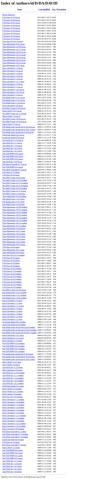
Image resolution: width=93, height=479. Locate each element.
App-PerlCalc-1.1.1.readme (13, 375)
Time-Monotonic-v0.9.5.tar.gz (14, 55)
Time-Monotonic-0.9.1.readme (14, 226)
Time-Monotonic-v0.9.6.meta (13, 234)
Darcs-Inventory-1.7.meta (12, 303)
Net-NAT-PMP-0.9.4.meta (12, 450)
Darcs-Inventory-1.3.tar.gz (12, 79)
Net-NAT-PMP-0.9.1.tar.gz (12, 167)
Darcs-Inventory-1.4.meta (12, 311)
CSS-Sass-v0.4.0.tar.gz (11, 31)
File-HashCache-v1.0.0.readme (14, 298)
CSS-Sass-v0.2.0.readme (12, 285)
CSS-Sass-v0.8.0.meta (11, 247)
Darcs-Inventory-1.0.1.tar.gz (13, 92)
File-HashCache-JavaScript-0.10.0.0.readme (19, 330)
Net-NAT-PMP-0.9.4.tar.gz (12, 154)
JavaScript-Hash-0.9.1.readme (14, 322)
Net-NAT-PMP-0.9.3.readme (13, 346)
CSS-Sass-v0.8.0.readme (12, 269)
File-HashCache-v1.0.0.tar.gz (13, 103)
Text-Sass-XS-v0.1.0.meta (12, 397)
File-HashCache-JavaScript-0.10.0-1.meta (18, 359)
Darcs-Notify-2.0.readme (12, 389)
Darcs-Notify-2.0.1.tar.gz (12, 111)
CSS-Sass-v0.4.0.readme (12, 279)
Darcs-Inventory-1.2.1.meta (13, 306)
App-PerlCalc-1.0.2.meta (12, 466)
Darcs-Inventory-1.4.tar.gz (12, 76)
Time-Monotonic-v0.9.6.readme (14, 212)
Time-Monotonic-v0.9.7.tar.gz (14, 49)
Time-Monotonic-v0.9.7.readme (14, 210)
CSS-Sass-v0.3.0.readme (12, 282)
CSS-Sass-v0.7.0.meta (11, 172)
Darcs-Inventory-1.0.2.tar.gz (13, 90)
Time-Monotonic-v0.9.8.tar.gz (14, 47)
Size (54, 9)
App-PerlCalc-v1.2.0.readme (13, 373)
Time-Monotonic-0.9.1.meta (13, 250)
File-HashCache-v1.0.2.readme (14, 293)
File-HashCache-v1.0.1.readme (14, 295)
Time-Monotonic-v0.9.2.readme (14, 223)
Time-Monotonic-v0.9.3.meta (13, 242)
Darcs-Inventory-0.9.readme (13, 429)
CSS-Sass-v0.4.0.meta (11, 261)
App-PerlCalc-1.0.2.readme (13, 381)
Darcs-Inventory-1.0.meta (12, 341)
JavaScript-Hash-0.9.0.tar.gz (13, 138)
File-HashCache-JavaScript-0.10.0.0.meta (18, 357)
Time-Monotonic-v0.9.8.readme (14, 207)
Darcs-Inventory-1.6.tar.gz (12, 71)
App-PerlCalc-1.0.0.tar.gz (12, 162)
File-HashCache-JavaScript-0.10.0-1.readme (19, 333)
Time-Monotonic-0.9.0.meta (13, 253)
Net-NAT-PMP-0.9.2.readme (13, 349)
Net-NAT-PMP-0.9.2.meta (12, 456)
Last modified (44, 9)
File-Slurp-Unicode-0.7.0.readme (15, 437)
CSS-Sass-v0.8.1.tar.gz (11, 23)
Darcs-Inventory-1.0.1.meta (13, 338)
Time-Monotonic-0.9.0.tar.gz (13, 65)
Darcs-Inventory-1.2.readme (13, 413)
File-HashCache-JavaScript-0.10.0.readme (18, 327)
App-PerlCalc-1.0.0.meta (12, 472)
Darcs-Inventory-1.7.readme (13, 399)
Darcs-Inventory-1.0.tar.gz (12, 95)
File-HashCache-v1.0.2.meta (13, 199)
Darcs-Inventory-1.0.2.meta (13, 335)
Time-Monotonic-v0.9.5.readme (14, 215)
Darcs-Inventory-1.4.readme (13, 407)
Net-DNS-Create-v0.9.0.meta (13, 178)
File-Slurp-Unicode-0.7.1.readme (15, 434)
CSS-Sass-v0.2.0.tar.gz (11, 36)
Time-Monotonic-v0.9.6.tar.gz (14, 52)
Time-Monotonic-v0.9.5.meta (13, 236)
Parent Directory (8, 15)
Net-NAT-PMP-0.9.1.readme (13, 351)
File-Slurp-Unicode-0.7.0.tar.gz (14, 170)
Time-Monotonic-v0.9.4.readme (14, 218)
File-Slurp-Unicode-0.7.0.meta (14, 445)
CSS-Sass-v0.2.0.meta (11, 266)
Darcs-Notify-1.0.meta (11, 448)
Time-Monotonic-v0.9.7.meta (13, 231)
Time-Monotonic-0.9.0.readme (14, 196)
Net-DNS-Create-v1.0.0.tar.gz (14, 108)
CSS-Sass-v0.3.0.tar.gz (11, 33)
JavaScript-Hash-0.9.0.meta (13, 440)
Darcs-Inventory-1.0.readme (13, 421)
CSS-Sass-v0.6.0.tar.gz (11, 20)
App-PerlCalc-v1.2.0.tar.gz (12, 140)
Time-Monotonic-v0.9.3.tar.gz (14, 60)
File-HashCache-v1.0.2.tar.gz (13, 98)
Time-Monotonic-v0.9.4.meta (13, 239)
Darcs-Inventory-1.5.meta (12, 309)
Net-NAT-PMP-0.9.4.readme (13, 343)
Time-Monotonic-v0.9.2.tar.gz (14, 63)
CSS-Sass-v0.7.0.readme (12, 271)
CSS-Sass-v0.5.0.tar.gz (11, 28)
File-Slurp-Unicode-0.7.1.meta (14, 432)
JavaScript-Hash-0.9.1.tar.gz (13, 135)
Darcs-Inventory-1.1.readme (13, 418)
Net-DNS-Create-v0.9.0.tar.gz (14, 119)
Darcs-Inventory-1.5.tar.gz (12, 74)
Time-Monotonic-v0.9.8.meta (13, 228)
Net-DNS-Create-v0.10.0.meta (14, 290)
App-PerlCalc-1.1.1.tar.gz (12, 143)
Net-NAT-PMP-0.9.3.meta (12, 453)
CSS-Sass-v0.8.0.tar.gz (11, 25)
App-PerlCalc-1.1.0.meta (12, 464)
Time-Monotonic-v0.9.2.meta (13, 245)
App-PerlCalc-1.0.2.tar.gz (12, 148)
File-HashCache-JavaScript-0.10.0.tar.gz (18, 132)
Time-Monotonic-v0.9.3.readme (14, 220)
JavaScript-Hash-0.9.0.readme (14, 325)
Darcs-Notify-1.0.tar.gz (11, 124)
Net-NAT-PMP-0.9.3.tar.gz (12, 156)
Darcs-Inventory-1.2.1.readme (14, 416)
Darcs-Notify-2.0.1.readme (12, 391)
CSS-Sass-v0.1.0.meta (11, 442)
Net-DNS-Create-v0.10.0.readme (15, 186)
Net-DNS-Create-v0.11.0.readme (15, 183)
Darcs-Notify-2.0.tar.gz (11, 116)
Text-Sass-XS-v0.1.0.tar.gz (12, 41)
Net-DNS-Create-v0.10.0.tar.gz (14, 122)
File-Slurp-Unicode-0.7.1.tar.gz (14, 164)
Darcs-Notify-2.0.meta (11, 365)
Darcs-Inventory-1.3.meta (12, 314)
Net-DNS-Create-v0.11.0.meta (14, 191)
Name (19, 9)
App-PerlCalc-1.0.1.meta (12, 469)
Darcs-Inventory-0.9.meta (12, 370)
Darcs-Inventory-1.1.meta (12, 319)
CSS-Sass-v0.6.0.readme (12, 274)
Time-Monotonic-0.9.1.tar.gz (13, 44)
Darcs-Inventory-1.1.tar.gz (12, 87)
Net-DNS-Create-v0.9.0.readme (14, 188)
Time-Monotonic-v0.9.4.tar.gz (14, 57)
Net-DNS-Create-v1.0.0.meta (13, 194)
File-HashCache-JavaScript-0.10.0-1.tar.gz (18, 130)
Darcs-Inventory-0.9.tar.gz (12, 106)
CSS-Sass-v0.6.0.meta (11, 175)
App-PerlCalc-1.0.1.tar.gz (12, 151)
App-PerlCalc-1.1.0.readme (13, 378)
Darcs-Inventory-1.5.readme (13, 405)
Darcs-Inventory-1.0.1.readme (14, 426)
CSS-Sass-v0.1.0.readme (12, 287)
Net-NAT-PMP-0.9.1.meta (12, 458)
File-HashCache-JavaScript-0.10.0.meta (17, 354)
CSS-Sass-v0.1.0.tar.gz (11, 39)
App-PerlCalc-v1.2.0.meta (12, 367)
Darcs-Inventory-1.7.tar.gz (12, 68)
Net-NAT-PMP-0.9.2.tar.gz (12, 159)
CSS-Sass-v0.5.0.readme (12, 277)
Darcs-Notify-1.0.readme (12, 394)
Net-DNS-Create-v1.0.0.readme (14, 180)
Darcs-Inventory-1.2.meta (12, 317)
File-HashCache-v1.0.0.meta (13, 204)
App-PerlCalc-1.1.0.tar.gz (12, 146)
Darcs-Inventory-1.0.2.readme (14, 424)
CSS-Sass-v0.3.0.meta (11, 263)
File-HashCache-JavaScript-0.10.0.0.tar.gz (18, 127)
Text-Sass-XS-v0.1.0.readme (13, 255)
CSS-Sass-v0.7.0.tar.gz (11, 17)
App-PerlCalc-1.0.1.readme (13, 383)
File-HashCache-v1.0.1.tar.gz (13, 100)
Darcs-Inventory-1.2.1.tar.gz (13, 82)
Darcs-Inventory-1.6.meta (12, 301)
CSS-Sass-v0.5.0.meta (11, 258)
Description (61, 9)
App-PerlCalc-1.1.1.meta (12, 461)
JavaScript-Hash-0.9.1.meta (13, 386)
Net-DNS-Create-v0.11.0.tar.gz (14, 114)
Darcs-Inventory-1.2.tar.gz (12, 84)
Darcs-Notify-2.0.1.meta (11, 362)
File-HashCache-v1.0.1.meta (13, 202)
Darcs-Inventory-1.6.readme (13, 402)
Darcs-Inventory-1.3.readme (13, 410)
